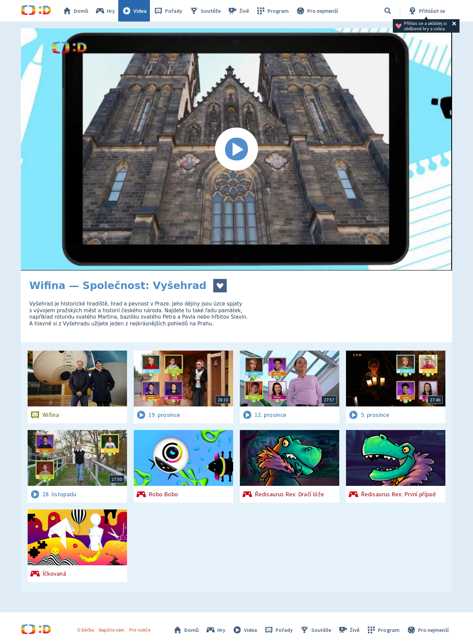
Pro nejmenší (316, 11)
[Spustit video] (236, 149)
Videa (134, 11)
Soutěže (205, 11)
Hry (105, 11)
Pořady (167, 11)
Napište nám (111, 630)
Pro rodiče (140, 630)
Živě (238, 11)
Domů (75, 11)
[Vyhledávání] (388, 11)
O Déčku (85, 630)
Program (272, 11)
